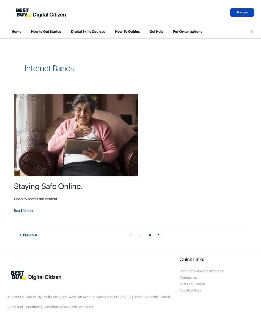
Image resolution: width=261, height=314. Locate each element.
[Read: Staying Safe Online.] (76, 135)
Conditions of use (56, 307)
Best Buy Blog (190, 291)
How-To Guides (127, 32)
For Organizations (187, 32)
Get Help (156, 32)
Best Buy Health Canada (152, 297)
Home (16, 32)
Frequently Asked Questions (201, 271)
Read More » (23, 211)
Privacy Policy (82, 307)
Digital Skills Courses (88, 32)
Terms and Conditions (23, 307)
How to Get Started (46, 32)
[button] (242, 12)
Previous (28, 235)
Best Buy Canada (193, 284)
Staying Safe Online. (48, 187)
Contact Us (188, 278)
